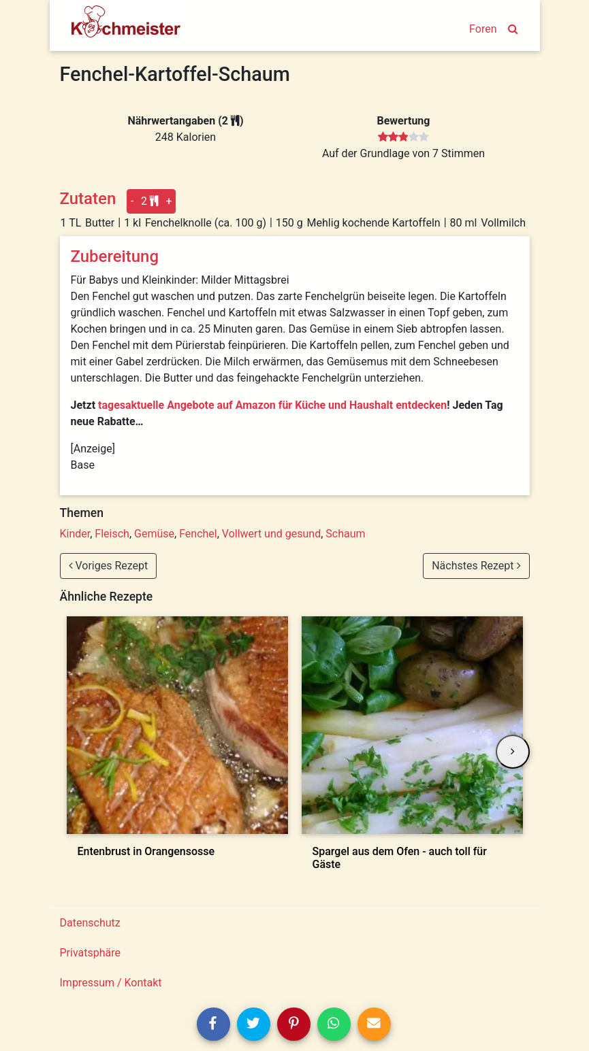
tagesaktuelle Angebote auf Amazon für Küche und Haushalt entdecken (272, 405)
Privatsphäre (90, 952)
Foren (482, 28)
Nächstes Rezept (476, 565)
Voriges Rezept (108, 565)
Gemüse (154, 533)
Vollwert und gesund (271, 533)
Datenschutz (90, 922)
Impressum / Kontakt (111, 982)
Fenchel (198, 533)
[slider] (403, 137)
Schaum (345, 533)
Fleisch (112, 533)
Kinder (75, 533)
